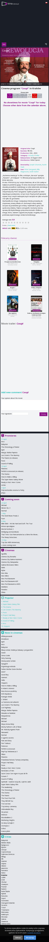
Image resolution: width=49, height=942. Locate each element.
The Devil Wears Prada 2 (10, 516)
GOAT (3, 672)
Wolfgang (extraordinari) (10, 532)
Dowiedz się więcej (34, 933)
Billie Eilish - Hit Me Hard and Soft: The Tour (16, 524)
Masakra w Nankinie (8, 713)
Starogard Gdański (8, 903)
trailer (35, 84)
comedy (31, 155)
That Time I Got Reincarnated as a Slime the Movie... (19, 535)
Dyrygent (4, 664)
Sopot (3, 898)
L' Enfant (4, 699)
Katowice (4, 870)
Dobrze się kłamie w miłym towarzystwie (36, 314)
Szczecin (4, 905)
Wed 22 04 (15, 96)
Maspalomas (5, 716)
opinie (40, 84)
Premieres (10, 435)
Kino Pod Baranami (8, 579)
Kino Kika (4, 573)
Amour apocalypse (7, 526)
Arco (2, 442)
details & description (24, 84)
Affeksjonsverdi (6, 636)
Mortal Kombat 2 (7, 529)
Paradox (4, 590)
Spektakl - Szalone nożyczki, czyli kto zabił (16, 782)
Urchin (3, 485)
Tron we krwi (5, 804)
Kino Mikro (5, 576)
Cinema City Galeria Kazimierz (11, 559)
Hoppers (7, 626)
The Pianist (5, 795)
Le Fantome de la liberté (10, 702)
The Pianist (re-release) (9, 458)
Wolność (4, 815)
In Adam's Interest (7, 688)
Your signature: (6, 414)
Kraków (4, 875)
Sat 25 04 (30, 96)
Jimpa (3, 493)
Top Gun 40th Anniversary (10, 542)
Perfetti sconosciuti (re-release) (12, 471)
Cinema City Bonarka (8, 557)
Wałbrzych (5, 914)
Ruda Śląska (5, 891)
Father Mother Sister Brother (11, 669)
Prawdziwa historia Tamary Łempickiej (14, 760)
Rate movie (11, 225)
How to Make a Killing (9, 477)
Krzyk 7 (12, 288)
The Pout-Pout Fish (8, 798)
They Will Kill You (7, 801)
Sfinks (3, 592)
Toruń (3, 908)
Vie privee (4, 812)
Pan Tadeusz (5, 743)
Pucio (3, 461)
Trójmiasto (5, 910)
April (2, 450)
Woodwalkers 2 (6, 817)
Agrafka (4, 554)
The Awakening (6, 787)
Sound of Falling (7, 464)
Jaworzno (4, 868)
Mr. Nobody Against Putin (10, 730)
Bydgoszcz (5, 845)
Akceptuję (30, 938)
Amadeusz (5, 639)
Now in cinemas (13, 632)
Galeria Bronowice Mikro (9, 565)
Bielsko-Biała (5, 843)
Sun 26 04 (34, 96)
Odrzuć (18, 938)
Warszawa (4, 912)
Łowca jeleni (5, 831)
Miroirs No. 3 (5, 508)
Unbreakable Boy (7, 809)
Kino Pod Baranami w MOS (10, 584)
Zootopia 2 (5, 826)
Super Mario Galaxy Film (11, 604)
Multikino (4, 587)
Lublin (3, 877)
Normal (4, 511)
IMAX (3, 568)
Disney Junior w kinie (8, 661)
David (3, 653)
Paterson (4, 746)
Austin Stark (22, 55)
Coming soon (12, 499)
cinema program (12, 84)
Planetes (4, 469)
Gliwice (3, 866)
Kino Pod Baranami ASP (9, 581)
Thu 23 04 (20, 96)
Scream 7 (4, 776)
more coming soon (9, 545)
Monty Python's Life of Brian (11, 727)
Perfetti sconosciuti (8, 749)
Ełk (2, 859)
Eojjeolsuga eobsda (8, 666)
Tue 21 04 (10, 96)
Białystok (4, 840)
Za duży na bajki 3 (7, 823)
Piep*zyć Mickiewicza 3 (9, 752)
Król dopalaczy (6, 694)
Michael (4, 505)
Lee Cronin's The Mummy (10, 455)
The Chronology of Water (10, 447)
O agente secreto (7, 738)
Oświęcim (4, 884)
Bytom (3, 847)
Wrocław (4, 917)
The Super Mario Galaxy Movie (12, 480)
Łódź (3, 880)
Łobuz (3, 828)
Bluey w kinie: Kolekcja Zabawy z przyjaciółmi (17, 650)
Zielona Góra (5, 924)
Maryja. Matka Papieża (9, 452)
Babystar (4, 444)
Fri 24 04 (25, 96)
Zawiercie (4, 921)
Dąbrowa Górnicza (7, 854)
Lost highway (6, 708)
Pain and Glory (6, 741)
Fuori (3, 519)
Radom (3, 889)
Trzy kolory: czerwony (8, 806)
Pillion (3, 754)
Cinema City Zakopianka (9, 562)
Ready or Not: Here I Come (10, 482)
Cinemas (9, 550)
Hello (3, 680)
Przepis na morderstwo (13, 262)
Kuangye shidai (6, 697)
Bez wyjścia (12, 313)
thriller (37, 155)
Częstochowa (6, 852)
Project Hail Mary (9, 615)
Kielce (3, 873)
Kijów (3, 570)
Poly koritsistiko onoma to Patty (12, 490)
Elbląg (3, 857)
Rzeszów (4, 896)
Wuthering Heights (8, 820)
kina (13, 3)
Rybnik (3, 894)
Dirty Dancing (6, 658)
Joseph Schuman (14, 55)
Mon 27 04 (39, 96)
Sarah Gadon (34, 172)
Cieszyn (4, 850)
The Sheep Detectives (9, 537)
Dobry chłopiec (36, 288)
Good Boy (4, 675)
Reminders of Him (7, 771)
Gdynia (3, 864)
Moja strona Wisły (7, 724)
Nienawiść (4, 732)
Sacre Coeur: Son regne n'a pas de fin (14, 773)
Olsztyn (4, 882)
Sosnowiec (5, 901)
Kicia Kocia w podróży (9, 691)
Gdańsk (4, 861)
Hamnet (4, 677)
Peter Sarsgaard (30, 169)
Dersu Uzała (5, 655)
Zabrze (3, 919)
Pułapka (36, 262)
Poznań (4, 887)
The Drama (5, 474)
